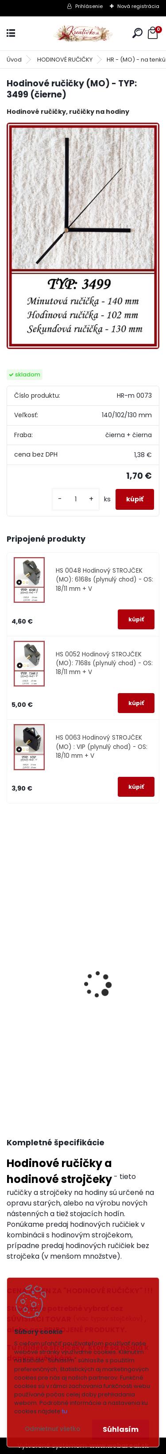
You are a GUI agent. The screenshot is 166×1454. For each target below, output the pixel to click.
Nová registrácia (138, 6)
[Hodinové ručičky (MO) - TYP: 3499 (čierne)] (83, 236)
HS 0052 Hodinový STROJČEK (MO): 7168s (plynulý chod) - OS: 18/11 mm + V (104, 663)
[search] (137, 33)
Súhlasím (121, 1429)
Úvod (14, 59)
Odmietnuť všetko (52, 1429)
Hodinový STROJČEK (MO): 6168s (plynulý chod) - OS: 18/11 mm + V (71, 1035)
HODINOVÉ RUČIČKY (65, 59)
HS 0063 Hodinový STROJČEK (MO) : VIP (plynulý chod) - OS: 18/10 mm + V (101, 746)
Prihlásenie (89, 6)
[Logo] (83, 33)
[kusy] (75, 499)
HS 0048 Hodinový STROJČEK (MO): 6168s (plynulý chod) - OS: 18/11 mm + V (104, 579)
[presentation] (10, 972)
